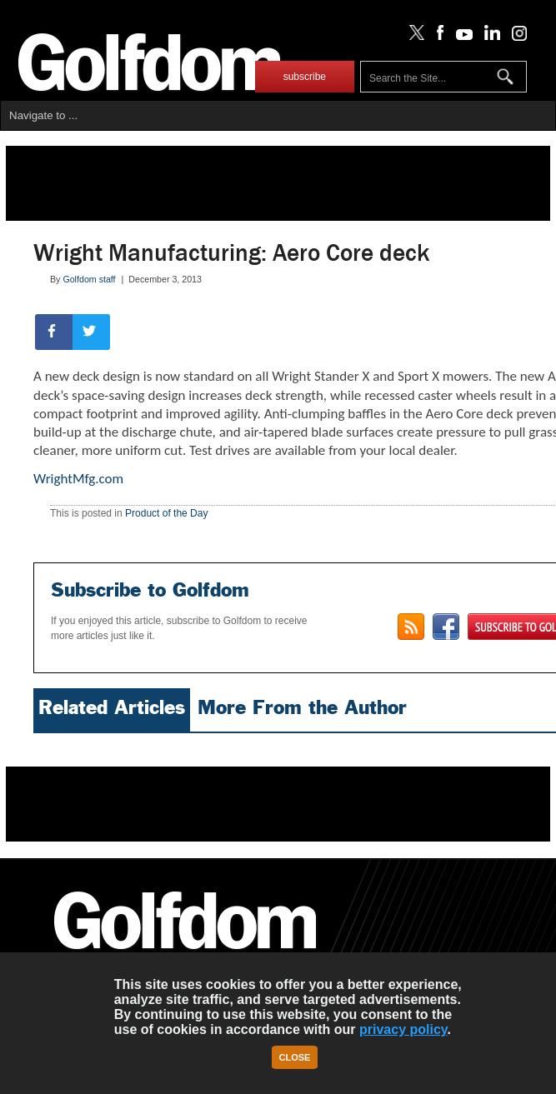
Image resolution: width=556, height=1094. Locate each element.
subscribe (304, 76)
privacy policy (403, 1029)
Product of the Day (166, 513)
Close (295, 1057)
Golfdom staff (89, 279)
